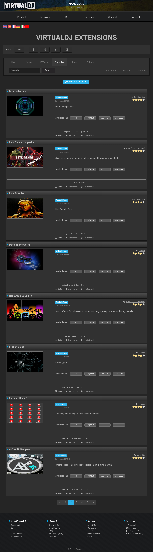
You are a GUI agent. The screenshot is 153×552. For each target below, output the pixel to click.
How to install (88, 135)
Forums (52, 536)
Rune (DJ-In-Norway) (135, 148)
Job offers (91, 531)
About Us (91, 525)
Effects (44, 62)
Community (90, 17)
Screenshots (16, 536)
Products (22, 17)
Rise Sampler (16, 193)
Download (45, 17)
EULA (89, 536)
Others (90, 62)
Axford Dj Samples (19, 449)
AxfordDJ (141, 455)
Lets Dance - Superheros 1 (24, 142)
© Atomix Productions (76, 549)
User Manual (54, 528)
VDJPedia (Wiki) (56, 533)
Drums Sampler (18, 91)
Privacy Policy (93, 533)
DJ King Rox (139, 97)
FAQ (51, 531)
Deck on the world (19, 244)
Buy (67, 17)
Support (112, 17)
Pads (75, 62)
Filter (126, 70)
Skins (29, 62)
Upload (142, 70)
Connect (135, 17)
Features (14, 531)
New (13, 62)
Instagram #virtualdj (136, 531)
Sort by (111, 70)
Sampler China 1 (18, 398)
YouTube (131, 528)
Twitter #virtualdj (134, 533)
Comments (73, 135)
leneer (142, 250)
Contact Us (92, 528)
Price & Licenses (18, 533)
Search (48, 70)
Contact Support (56, 525)
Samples (59, 62)
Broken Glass (16, 347)
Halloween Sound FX (20, 296)
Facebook (131, 525)
